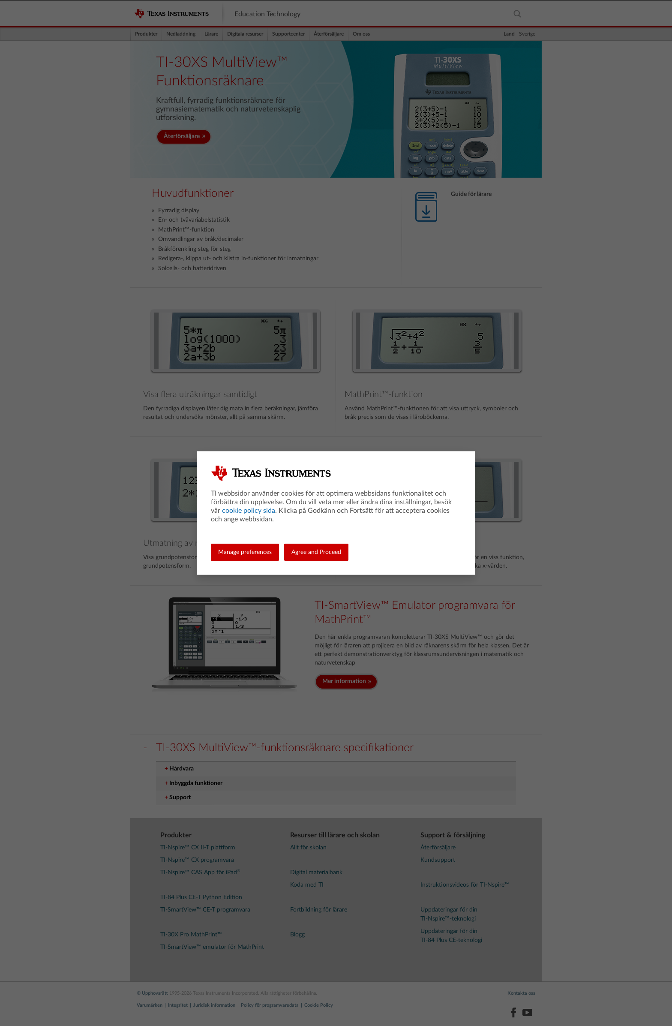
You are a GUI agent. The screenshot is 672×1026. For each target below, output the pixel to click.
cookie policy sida (248, 510)
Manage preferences (245, 552)
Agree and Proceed (316, 552)
